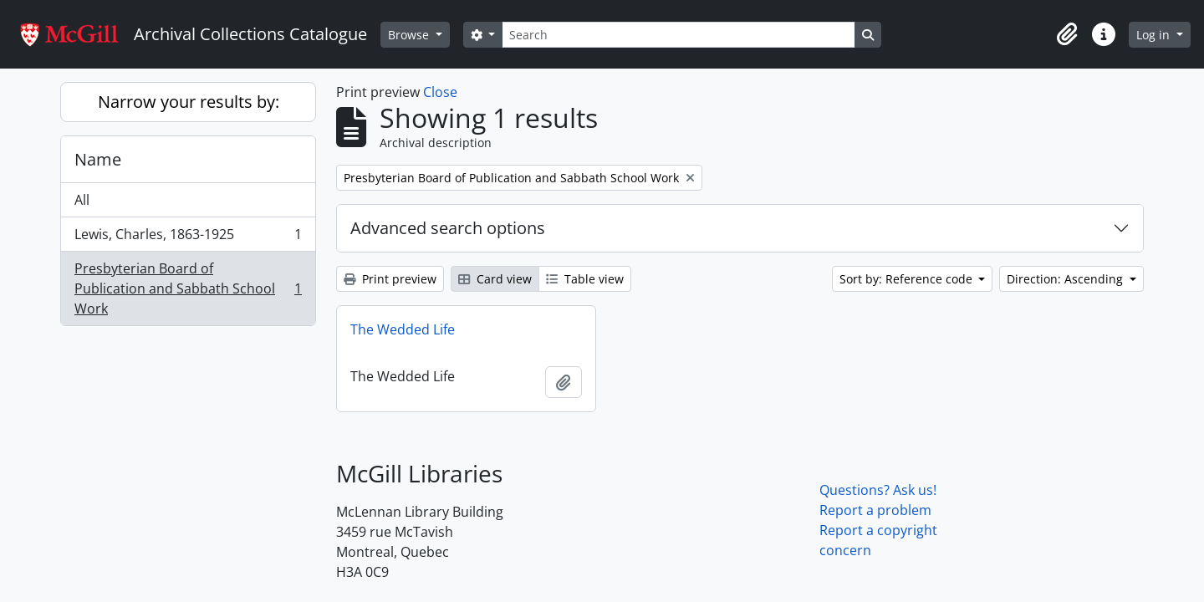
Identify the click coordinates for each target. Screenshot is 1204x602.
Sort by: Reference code (907, 279)
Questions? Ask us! (877, 490)
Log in (1154, 35)
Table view (585, 279)
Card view (495, 279)
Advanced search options (447, 228)
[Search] (678, 35)
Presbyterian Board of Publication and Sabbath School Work (188, 288)
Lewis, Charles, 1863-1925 (188, 238)
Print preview (390, 279)
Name (97, 159)
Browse (410, 35)
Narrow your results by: (188, 101)
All (81, 200)
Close (440, 92)
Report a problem (875, 510)
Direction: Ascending (1066, 279)
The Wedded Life (402, 329)
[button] (1066, 34)
